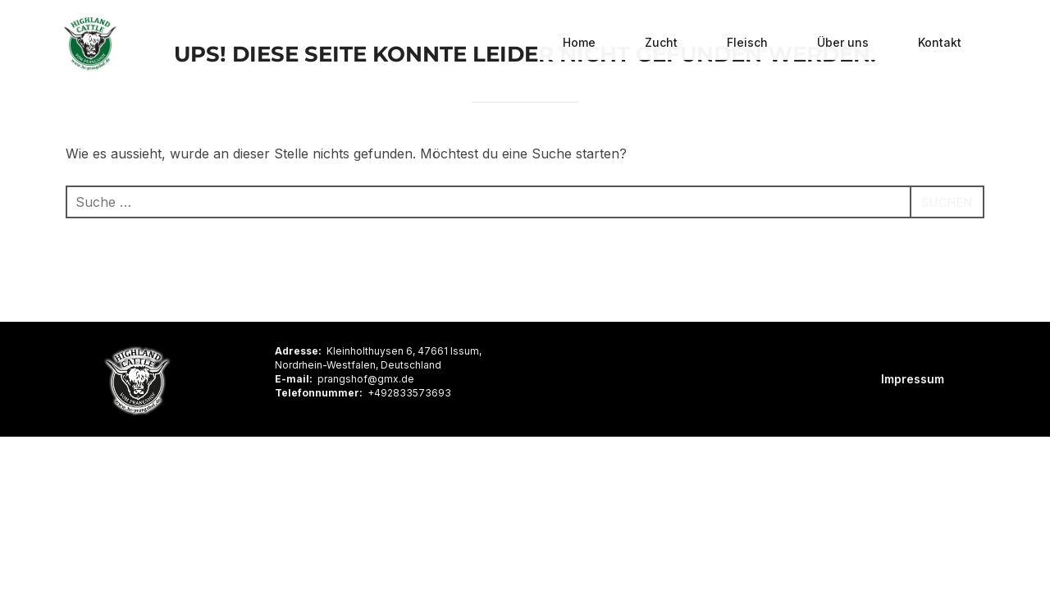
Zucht (661, 42)
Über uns (843, 42)
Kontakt (939, 42)
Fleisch (747, 42)
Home (579, 42)
